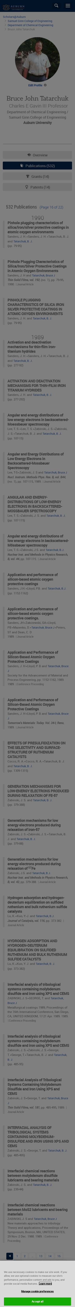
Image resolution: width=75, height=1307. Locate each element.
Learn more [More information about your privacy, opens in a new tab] (45, 1287)
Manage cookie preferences (37, 1295)
